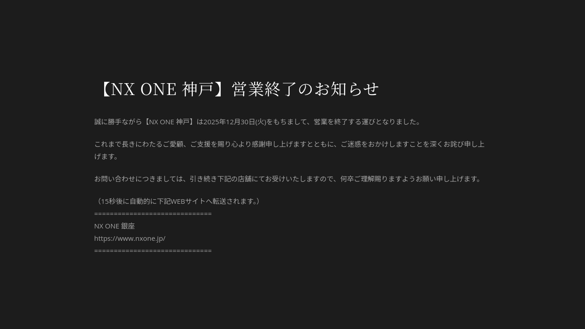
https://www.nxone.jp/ (129, 238)
